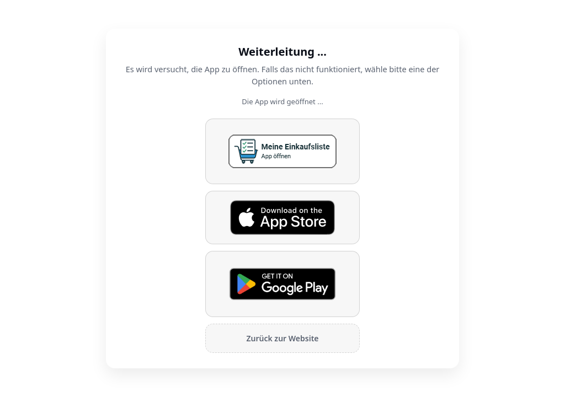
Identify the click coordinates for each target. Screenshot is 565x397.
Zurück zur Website (282, 338)
